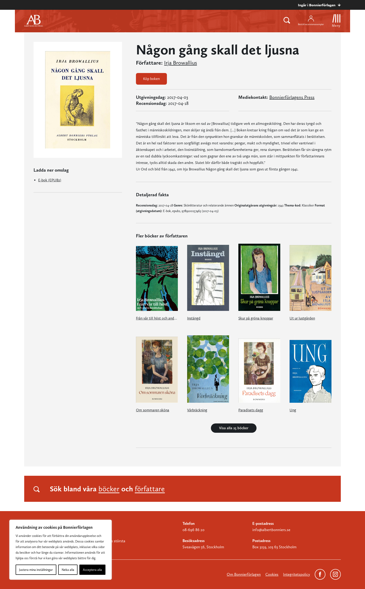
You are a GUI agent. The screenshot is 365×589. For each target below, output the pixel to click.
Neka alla (68, 570)
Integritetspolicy (296, 574)
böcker (108, 488)
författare (150, 488)
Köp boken (151, 79)
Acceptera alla (92, 570)
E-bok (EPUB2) (49, 180)
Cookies (271, 574)
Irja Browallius (180, 63)
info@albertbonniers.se (271, 529)
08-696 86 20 (193, 529)
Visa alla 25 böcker (233, 428)
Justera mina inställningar (36, 570)
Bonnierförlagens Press (291, 97)
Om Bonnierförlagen (244, 574)
